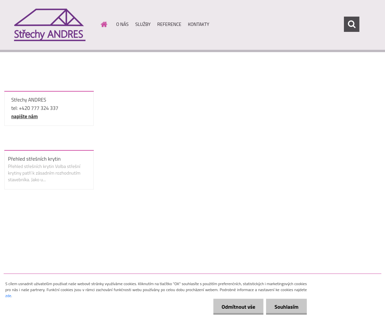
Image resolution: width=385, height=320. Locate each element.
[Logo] (49, 24)
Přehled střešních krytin (34, 159)
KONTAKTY (198, 24)
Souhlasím (286, 307)
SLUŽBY (142, 24)
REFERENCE (169, 24)
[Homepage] (103, 24)
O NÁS (122, 24)
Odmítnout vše (238, 307)
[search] (351, 24)
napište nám (24, 116)
